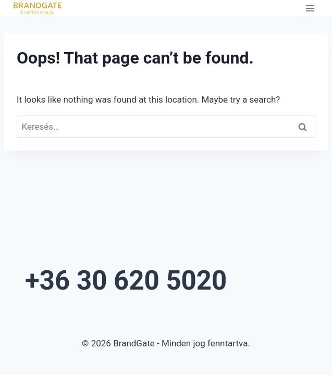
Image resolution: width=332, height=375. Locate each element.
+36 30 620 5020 (126, 280)
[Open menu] (309, 8)
